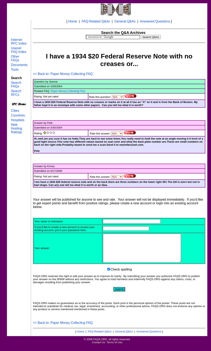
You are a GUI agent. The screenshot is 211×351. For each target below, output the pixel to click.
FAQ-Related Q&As (96, 21)
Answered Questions (155, 21)
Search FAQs (16, 84)
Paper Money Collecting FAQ (68, 91)
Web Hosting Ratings (16, 128)
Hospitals (17, 120)
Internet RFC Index (18, 41)
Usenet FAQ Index (18, 50)
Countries (18, 115)
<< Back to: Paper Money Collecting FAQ (63, 74)
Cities (15, 110)
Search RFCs (16, 92)
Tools (14, 69)
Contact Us (98, 347)
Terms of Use (114, 347)
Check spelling (121, 275)
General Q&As (125, 21)
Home (72, 21)
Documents (19, 65)
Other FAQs (15, 58)
